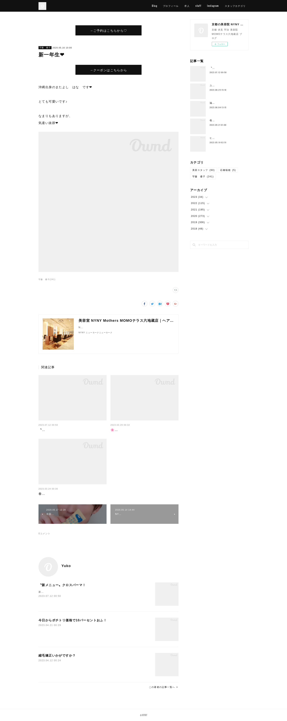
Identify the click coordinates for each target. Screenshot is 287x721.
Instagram (213, 5)
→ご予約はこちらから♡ (108, 30)
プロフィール (170, 5)
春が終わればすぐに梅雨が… (60, 493)
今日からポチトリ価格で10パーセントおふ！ (72, 620)
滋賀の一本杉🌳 (219, 103)
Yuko (66, 566)
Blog (154, 5)
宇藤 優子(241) (46, 279)
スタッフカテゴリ (235, 5)
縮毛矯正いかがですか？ (57, 655)
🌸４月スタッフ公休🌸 (128, 430)
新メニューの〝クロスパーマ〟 (56, 592)
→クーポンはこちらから (108, 70)
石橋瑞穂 (228, 170)
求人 (187, 5)
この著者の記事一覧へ (163, 687)
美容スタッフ (203, 170)
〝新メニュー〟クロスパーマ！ (62, 430)
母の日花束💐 (218, 120)
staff (198, 5)
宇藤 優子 (45, 48)
